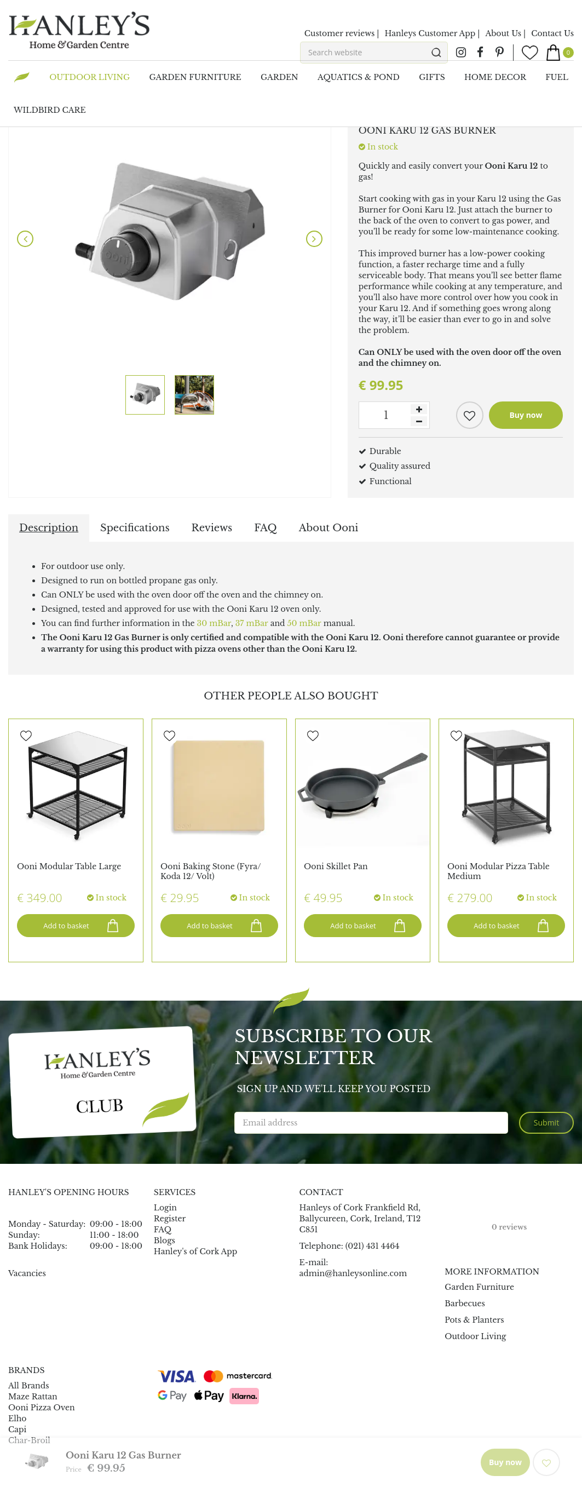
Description (48, 528)
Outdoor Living (475, 1336)
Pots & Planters (474, 1320)
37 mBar (251, 623)
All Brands (28, 1386)
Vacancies (27, 1273)
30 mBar (214, 623)
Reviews (212, 528)
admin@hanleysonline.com (353, 1273)
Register (170, 1219)
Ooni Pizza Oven (41, 1408)
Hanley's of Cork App (196, 1251)
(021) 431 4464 (372, 1246)
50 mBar (304, 623)
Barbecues (465, 1303)
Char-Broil (29, 1440)
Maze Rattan (32, 1397)
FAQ (265, 528)
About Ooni (329, 528)
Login (165, 1208)
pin (499, 52)
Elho (17, 1418)
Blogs (164, 1240)
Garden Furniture (479, 1287)
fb (480, 52)
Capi (17, 1429)
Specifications (134, 528)
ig (461, 52)
